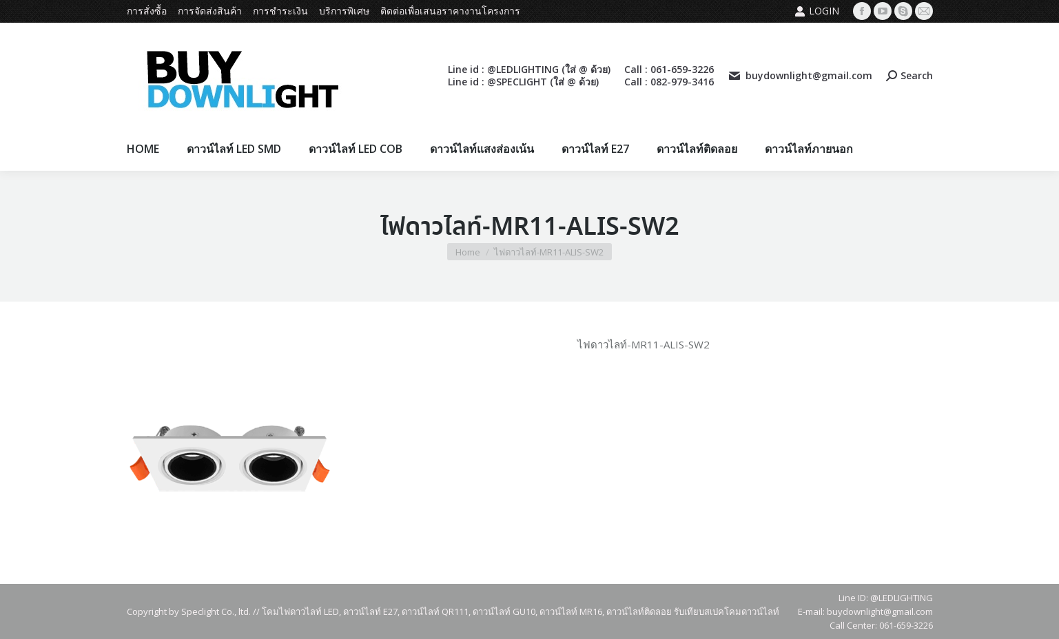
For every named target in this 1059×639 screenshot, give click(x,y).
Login (816, 11)
